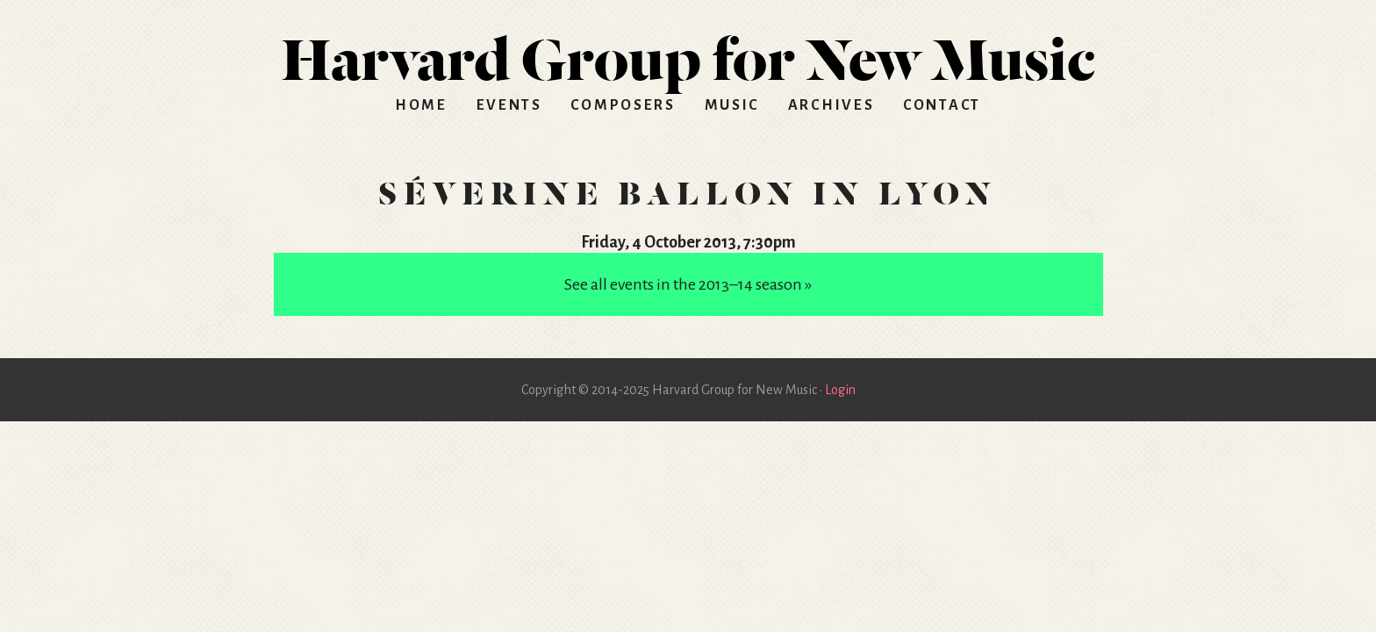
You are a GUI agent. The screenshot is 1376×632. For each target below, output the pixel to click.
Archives (831, 105)
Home (421, 105)
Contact (942, 105)
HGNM (688, 53)
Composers (622, 105)
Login (840, 390)
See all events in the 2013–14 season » (688, 284)
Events (509, 105)
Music (732, 105)
